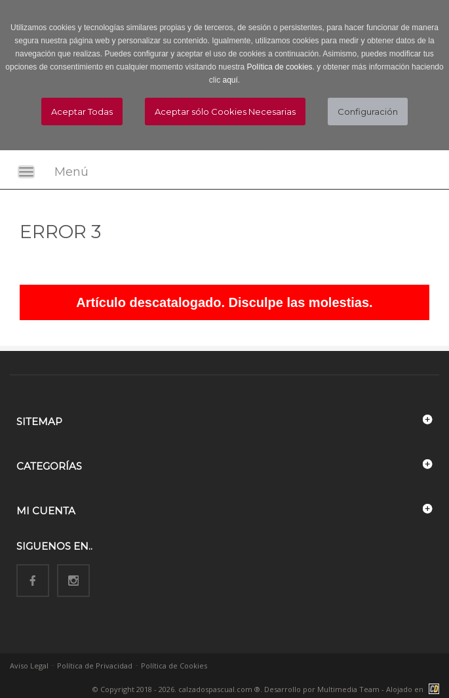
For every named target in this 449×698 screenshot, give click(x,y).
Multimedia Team (348, 689)
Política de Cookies (174, 665)
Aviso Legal (29, 665)
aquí (229, 80)
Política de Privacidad (94, 665)
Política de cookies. (281, 67)
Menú (71, 172)
